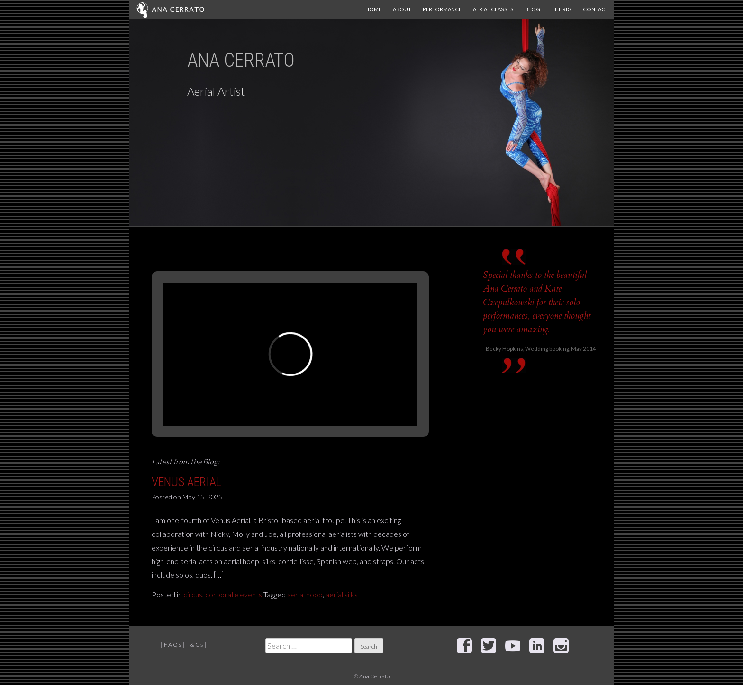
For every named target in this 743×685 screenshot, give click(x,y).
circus (192, 594)
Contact (595, 9)
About (402, 9)
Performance (442, 9)
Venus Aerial (187, 482)
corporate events (233, 594)
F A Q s (172, 644)
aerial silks (342, 594)
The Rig (561, 9)
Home (373, 9)
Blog (532, 9)
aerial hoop (305, 594)
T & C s (194, 644)
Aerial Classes (493, 9)
